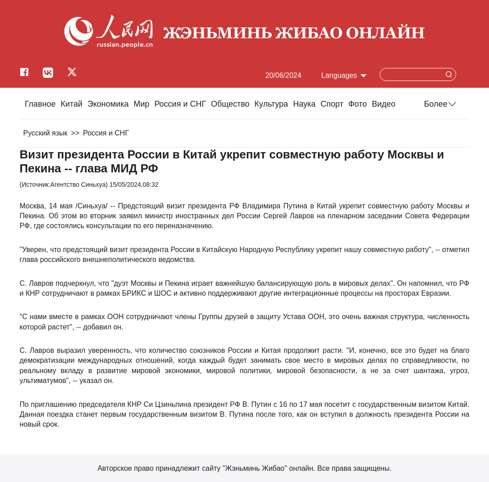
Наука (304, 103)
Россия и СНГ (180, 103)
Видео (384, 103)
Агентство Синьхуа (78, 184)
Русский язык (45, 133)
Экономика (108, 103)
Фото (357, 103)
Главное (40, 103)
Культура (271, 103)
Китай (72, 103)
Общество (230, 103)
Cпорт (332, 103)
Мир (141, 103)
